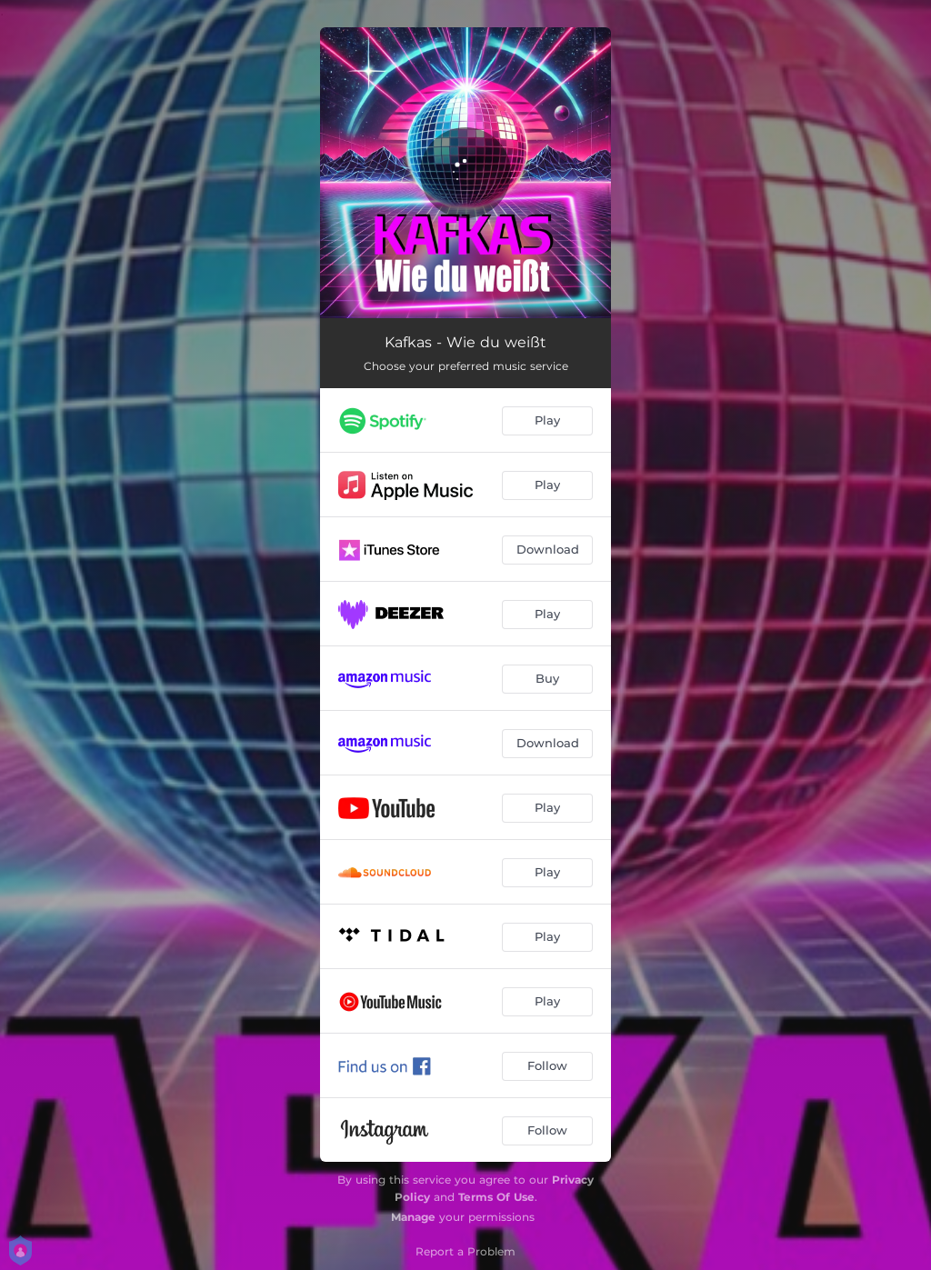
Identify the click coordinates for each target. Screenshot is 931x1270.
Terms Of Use (496, 1197)
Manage (413, 1217)
